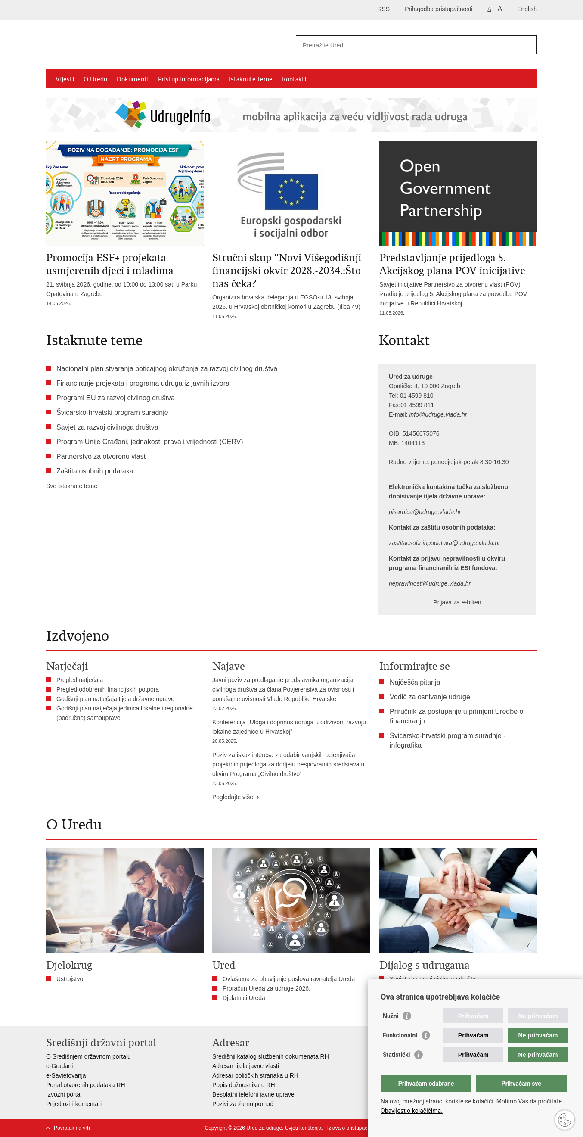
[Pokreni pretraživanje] (527, 45)
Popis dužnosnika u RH (243, 1084)
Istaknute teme (251, 79)
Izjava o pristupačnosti (352, 1128)
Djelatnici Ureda (244, 997)
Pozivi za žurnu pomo (241, 1103)
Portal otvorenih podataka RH (85, 1084)
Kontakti (294, 79)
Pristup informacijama (189, 79)
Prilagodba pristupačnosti (438, 9)
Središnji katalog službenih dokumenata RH (270, 1056)
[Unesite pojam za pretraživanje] (407, 45)
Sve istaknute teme (71, 486)
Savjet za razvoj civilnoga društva (107, 427)
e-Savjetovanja (66, 1075)
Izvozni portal (63, 1094)
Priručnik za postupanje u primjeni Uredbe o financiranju (456, 716)
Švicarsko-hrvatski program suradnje (112, 412)
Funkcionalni (400, 1035)
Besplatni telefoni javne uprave (253, 1094)
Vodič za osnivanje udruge (430, 697)
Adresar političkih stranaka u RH (255, 1075)
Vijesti (65, 79)
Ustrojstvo (69, 978)
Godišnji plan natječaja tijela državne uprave (115, 698)
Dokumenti (133, 79)
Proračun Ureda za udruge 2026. (266, 988)
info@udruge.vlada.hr (438, 414)
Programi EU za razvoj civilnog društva (115, 398)
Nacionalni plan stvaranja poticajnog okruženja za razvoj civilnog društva (166, 368)
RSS (383, 9)
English (527, 9)
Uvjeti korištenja (303, 1128)
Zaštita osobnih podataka (94, 471)
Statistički (396, 1054)
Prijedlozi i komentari (74, 1103)
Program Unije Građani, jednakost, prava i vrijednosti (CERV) (149, 441)
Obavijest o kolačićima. (412, 1110)
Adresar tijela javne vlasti (245, 1065)
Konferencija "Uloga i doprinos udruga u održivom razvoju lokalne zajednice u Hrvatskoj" (291, 732)
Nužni (390, 1015)
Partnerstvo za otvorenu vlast (101, 456)
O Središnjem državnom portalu (88, 1056)
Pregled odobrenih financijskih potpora (107, 689)
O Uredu (95, 79)
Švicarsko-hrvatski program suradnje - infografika (447, 740)
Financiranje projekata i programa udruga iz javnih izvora (142, 383)
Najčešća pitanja (415, 682)
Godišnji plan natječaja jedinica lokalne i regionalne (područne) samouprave (124, 713)
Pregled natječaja (79, 679)
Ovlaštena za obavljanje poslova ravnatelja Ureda (289, 978)
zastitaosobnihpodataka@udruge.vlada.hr (444, 542)
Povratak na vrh (72, 1128)
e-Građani (59, 1065)
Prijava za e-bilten (457, 602)
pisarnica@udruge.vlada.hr (425, 511)
